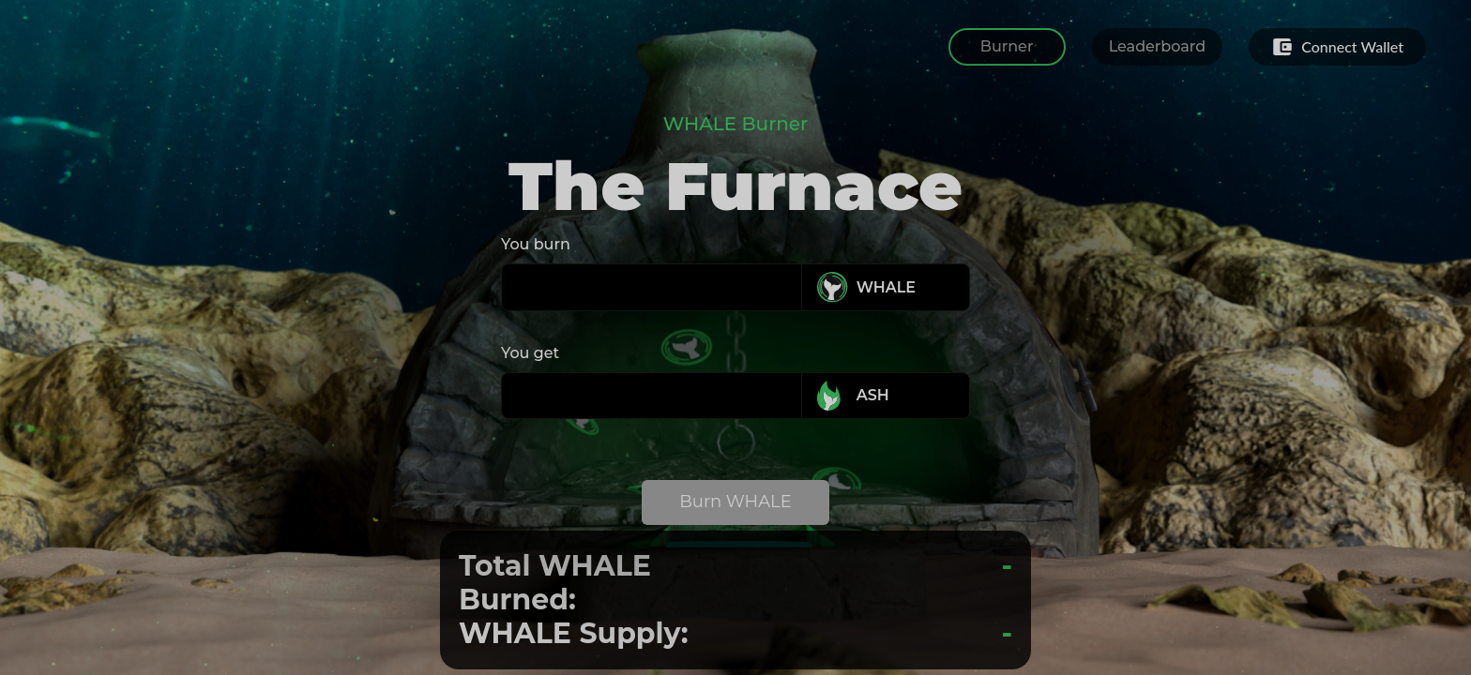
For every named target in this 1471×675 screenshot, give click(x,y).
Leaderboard (1157, 46)
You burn (535, 244)
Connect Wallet (1337, 47)
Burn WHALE (735, 501)
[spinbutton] (655, 288)
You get (530, 353)
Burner (1007, 46)
